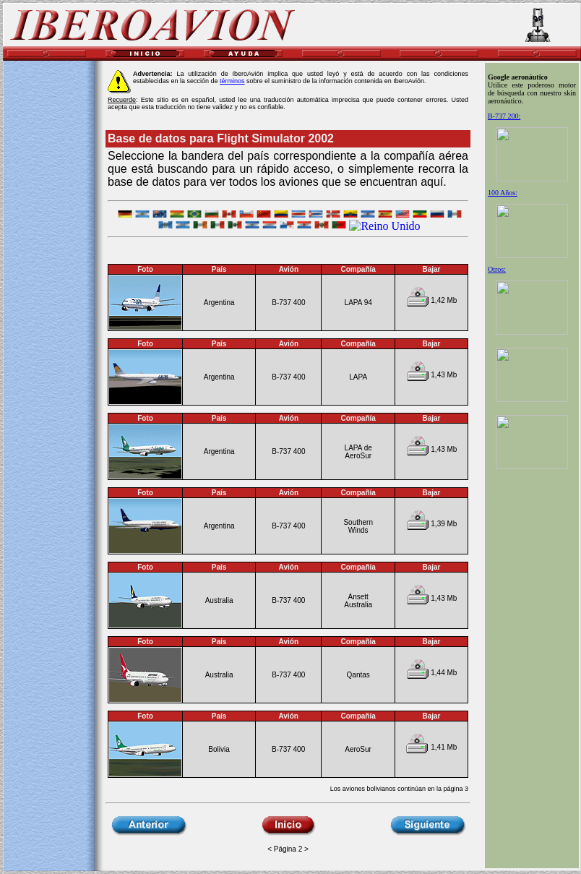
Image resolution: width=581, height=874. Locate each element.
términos (232, 81)
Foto (145, 567)
